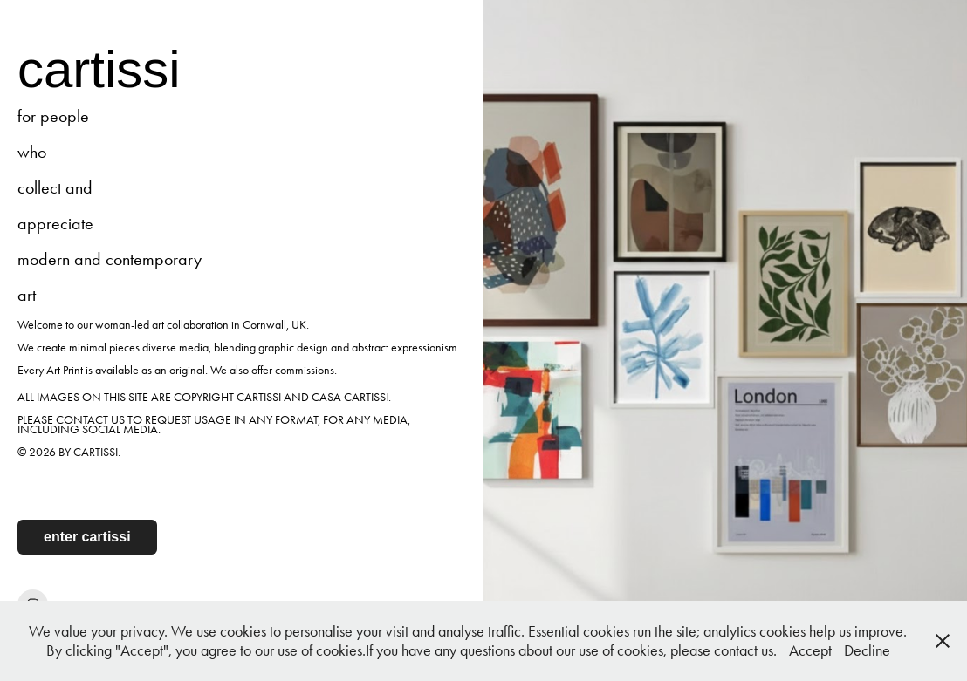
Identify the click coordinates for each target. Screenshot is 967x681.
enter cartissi (87, 536)
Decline (867, 650)
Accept (810, 650)
